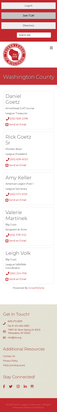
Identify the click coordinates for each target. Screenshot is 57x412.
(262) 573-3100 (16, 194)
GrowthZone (36, 288)
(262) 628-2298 (16, 118)
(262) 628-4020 (16, 159)
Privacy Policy (10, 360)
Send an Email (15, 124)
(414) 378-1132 (15, 234)
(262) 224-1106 (16, 273)
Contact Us (9, 356)
